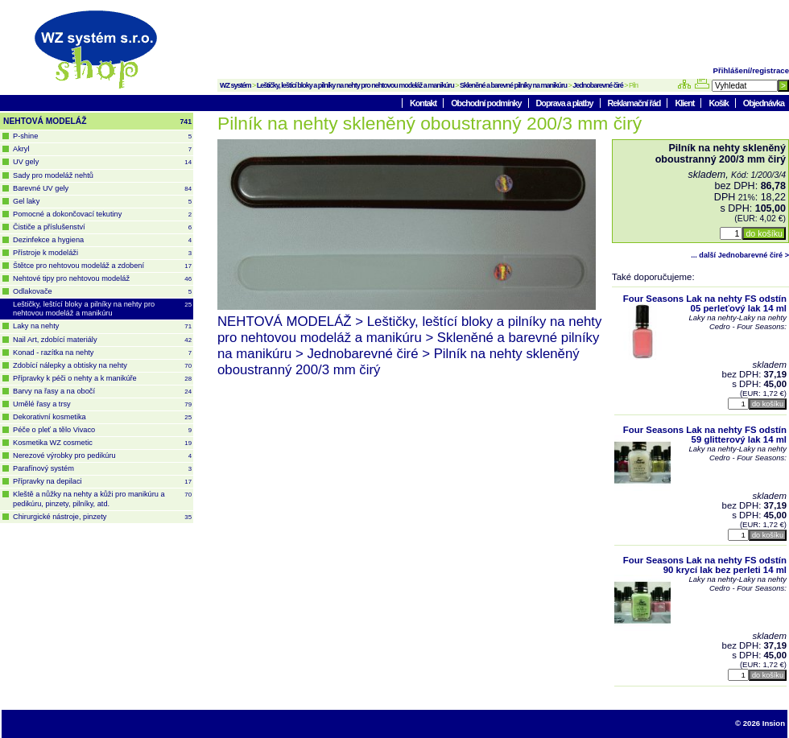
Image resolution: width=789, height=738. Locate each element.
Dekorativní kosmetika (102, 417)
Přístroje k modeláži (102, 253)
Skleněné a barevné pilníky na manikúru (513, 85)
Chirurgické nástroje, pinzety (102, 517)
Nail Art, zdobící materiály (102, 340)
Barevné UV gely (102, 188)
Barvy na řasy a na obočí (102, 391)
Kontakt (424, 103)
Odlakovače (102, 291)
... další (740, 255)
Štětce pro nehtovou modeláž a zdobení (102, 266)
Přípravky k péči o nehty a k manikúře (102, 378)
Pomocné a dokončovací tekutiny (102, 214)
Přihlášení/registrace (751, 70)
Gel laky (102, 201)
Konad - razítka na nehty (102, 352)
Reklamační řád (635, 103)
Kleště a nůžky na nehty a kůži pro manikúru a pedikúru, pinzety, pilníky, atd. (102, 498)
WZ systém (235, 85)
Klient (685, 103)
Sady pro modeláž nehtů (53, 175)
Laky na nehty (102, 326)
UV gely (102, 162)
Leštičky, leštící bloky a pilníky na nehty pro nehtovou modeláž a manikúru (355, 85)
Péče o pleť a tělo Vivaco (102, 430)
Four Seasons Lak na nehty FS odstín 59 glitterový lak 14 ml (705, 434)
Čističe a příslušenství (102, 227)
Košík (718, 103)
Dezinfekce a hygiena (102, 240)
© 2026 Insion (760, 723)
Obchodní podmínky (487, 103)
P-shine (102, 136)
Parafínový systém (102, 468)
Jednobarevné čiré (597, 85)
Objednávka (763, 103)
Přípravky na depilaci (102, 481)
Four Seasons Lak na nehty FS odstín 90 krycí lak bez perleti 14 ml (705, 565)
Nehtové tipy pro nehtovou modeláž (102, 278)
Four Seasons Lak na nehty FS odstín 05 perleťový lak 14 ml (705, 303)
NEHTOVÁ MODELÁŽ (97, 121)
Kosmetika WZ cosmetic (102, 443)
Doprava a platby (565, 103)
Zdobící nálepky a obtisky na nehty (102, 365)
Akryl (102, 149)
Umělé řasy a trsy (102, 404)
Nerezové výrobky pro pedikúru (102, 455)
